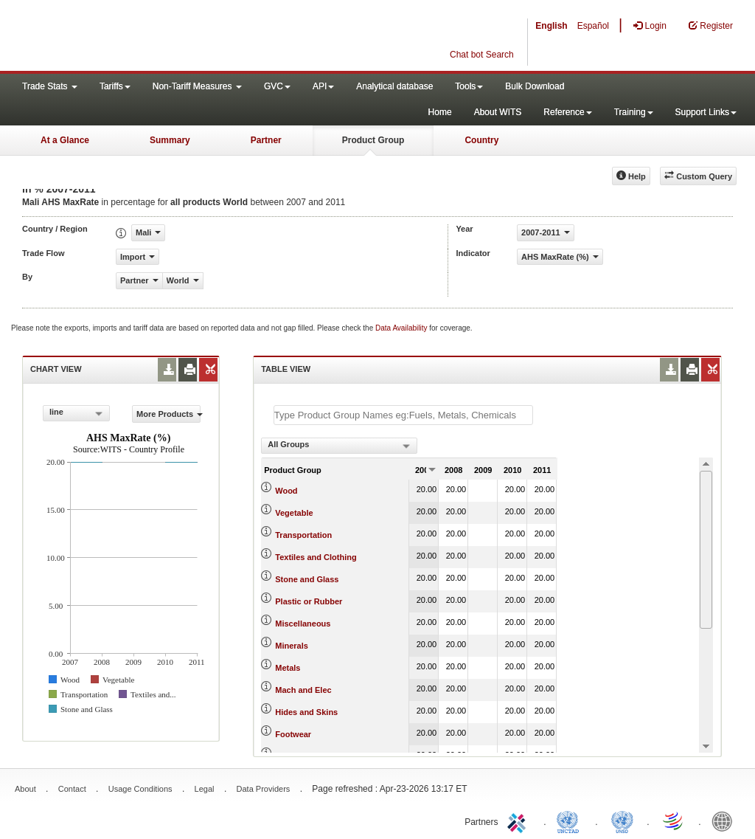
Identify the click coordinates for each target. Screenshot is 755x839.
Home (440, 112)
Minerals (291, 645)
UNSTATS (622, 820)
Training (633, 112)
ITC (519, 820)
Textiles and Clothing (315, 557)
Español (593, 26)
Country (481, 140)
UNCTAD (570, 820)
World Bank (725, 820)
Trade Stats (49, 86)
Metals (287, 667)
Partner (266, 140)
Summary (170, 140)
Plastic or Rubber (308, 601)
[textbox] (403, 415)
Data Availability (402, 328)
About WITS (498, 112)
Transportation (303, 535)
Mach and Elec (303, 690)
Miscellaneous (302, 623)
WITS (147, 37)
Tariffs (115, 86)
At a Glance (65, 140)
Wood (286, 490)
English (551, 26)
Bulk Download (534, 86)
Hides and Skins (306, 712)
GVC (277, 86)
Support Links (706, 112)
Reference (567, 112)
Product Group (373, 140)
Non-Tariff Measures (197, 86)
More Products (168, 414)
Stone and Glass (306, 579)
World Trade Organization (674, 820)
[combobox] (76, 413)
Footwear (293, 734)
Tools (469, 86)
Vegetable (294, 512)
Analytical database (394, 86)
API (323, 86)
